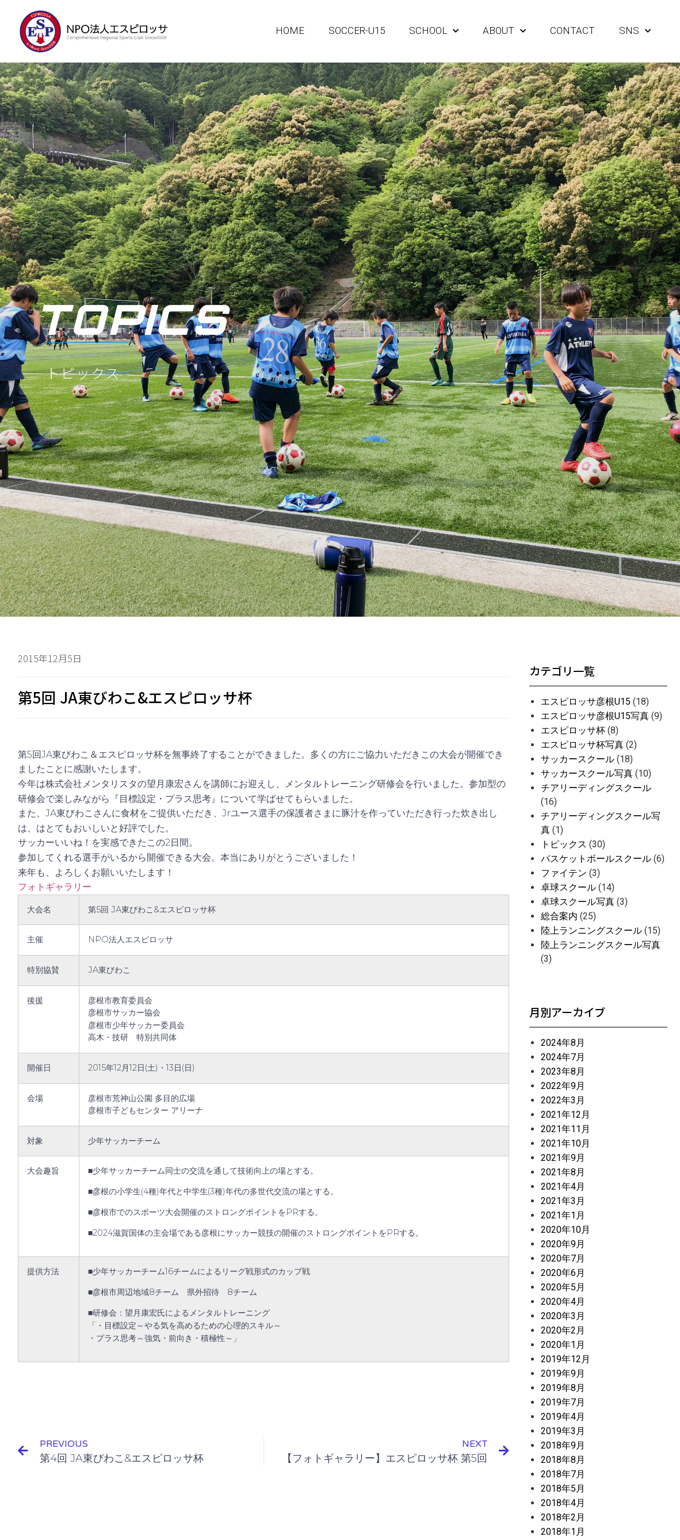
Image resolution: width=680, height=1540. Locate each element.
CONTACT (572, 30)
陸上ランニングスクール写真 (600, 944)
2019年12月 (565, 1359)
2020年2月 (563, 1330)
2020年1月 (563, 1344)
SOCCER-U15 (356, 30)
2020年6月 (563, 1272)
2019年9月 (563, 1373)
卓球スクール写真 (577, 901)
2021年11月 (565, 1129)
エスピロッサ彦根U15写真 (595, 715)
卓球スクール (568, 887)
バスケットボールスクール (596, 858)
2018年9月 (563, 1445)
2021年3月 (563, 1200)
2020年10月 (565, 1229)
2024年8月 (563, 1042)
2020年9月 (563, 1244)
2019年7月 (563, 1402)
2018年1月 (563, 1531)
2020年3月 (563, 1315)
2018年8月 (563, 1459)
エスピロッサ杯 (573, 730)
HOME (290, 30)
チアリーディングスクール (596, 787)
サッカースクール (577, 759)
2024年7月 (563, 1057)
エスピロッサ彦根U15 (586, 701)
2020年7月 (563, 1258)
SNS (635, 31)
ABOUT (504, 31)
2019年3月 (563, 1431)
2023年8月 (563, 1071)
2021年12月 (565, 1114)
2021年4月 (563, 1186)
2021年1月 (563, 1215)
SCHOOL (434, 31)
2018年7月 (563, 1474)
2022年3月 (563, 1100)
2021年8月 (563, 1172)
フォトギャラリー (54, 886)
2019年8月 (563, 1387)
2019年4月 (563, 1416)
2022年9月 (563, 1085)
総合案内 (559, 916)
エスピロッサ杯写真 (582, 744)
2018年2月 (563, 1517)
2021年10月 (565, 1143)
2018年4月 (563, 1502)
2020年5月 (563, 1287)
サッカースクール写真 (587, 773)
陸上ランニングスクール (591, 930)
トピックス (564, 844)
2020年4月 (563, 1301)
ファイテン (564, 873)
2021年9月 (563, 1157)
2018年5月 (563, 1488)
